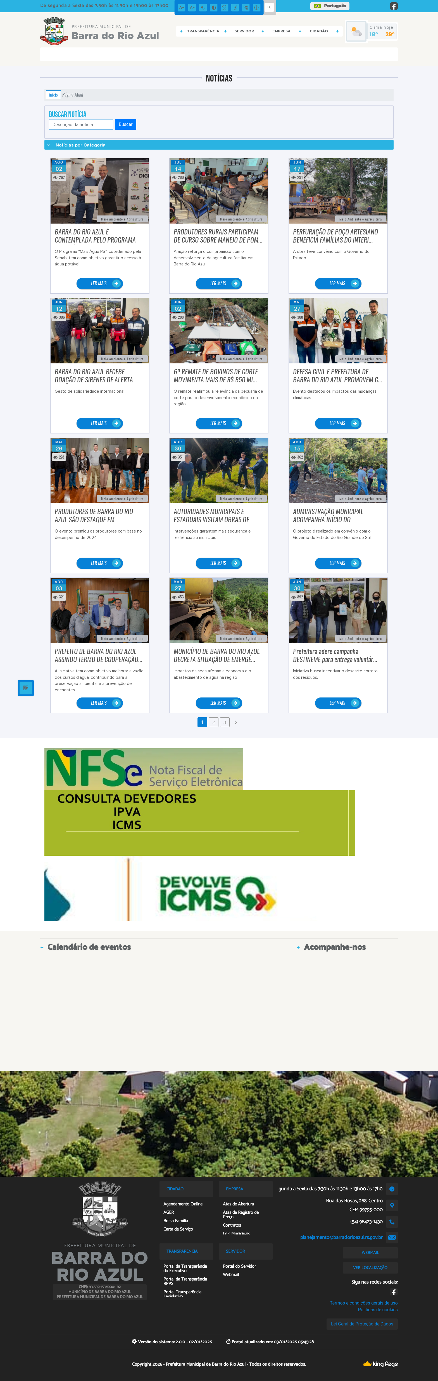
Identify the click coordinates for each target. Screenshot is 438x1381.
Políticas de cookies (378, 1309)
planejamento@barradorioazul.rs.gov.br (341, 1237)
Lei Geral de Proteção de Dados (362, 1324)
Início (53, 95)
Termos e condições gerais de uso (364, 1303)
